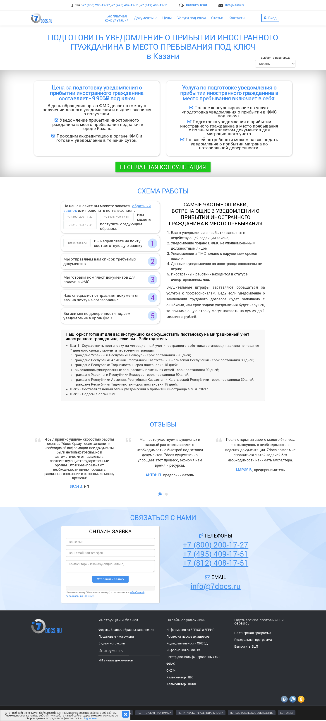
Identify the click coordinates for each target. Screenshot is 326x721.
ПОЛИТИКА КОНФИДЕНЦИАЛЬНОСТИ (200, 712)
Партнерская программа (252, 633)
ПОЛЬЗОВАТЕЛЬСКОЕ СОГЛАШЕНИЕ (251, 712)
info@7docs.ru (234, 5)
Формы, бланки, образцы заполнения (126, 629)
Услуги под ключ (191, 17)
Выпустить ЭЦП (246, 646)
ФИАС (170, 663)
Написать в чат (196, 5)
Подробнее (90, 718)
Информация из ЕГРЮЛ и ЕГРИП (190, 629)
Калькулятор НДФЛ (181, 684)
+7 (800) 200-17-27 (96, 5)
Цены (167, 17)
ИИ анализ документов (115, 660)
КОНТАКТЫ (286, 712)
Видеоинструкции (111, 643)
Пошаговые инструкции (116, 636)
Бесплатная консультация (163, 167)
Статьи (217, 17)
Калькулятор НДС (179, 677)
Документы (145, 17)
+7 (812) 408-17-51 (154, 5)
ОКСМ (170, 670)
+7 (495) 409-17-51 (125, 5)
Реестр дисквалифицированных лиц (193, 657)
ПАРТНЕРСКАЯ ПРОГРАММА (154, 712)
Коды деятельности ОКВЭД (187, 643)
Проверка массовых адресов (188, 636)
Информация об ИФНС (183, 650)
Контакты (237, 17)
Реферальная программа (253, 639)
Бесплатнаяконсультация (117, 18)
